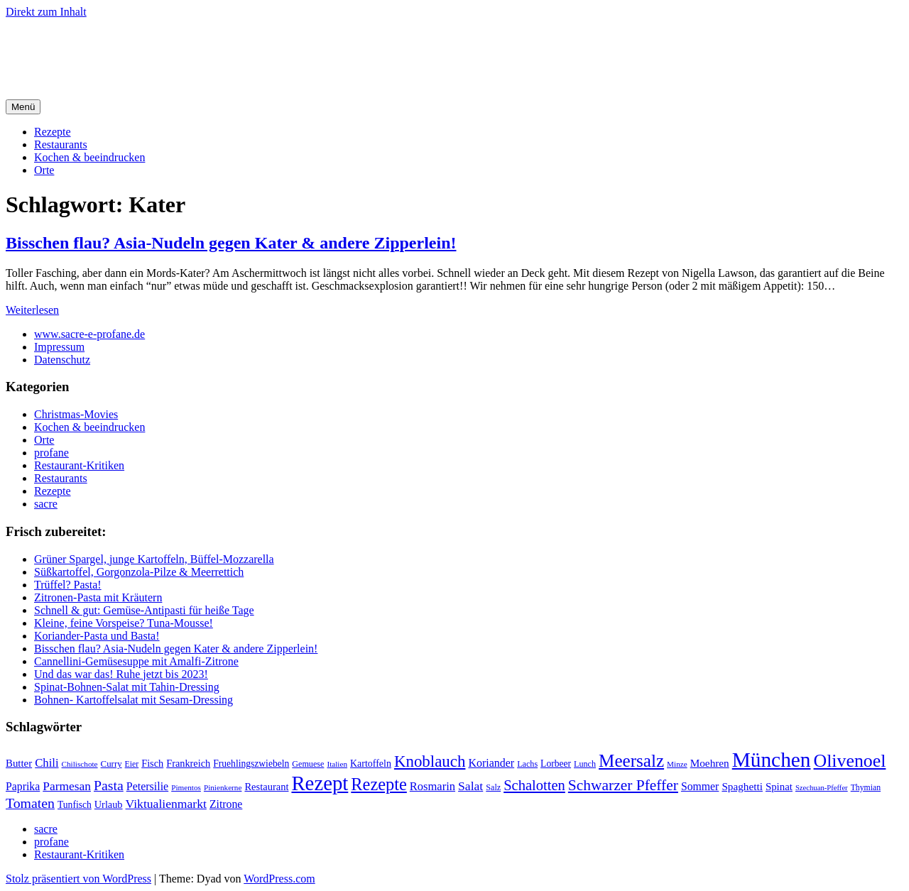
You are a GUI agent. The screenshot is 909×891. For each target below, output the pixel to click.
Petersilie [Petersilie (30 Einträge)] (147, 786)
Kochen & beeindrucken (89, 157)
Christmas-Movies (76, 414)
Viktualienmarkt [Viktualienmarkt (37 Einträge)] (166, 804)
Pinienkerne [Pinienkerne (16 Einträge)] (223, 787)
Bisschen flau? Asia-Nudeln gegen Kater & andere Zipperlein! (231, 243)
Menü (23, 107)
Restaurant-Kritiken (79, 465)
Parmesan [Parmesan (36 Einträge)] (67, 786)
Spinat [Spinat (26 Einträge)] (779, 786)
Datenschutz (62, 360)
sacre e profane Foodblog (127, 46)
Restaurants (60, 144)
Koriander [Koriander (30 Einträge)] (491, 763)
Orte (44, 170)
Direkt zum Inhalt (46, 12)
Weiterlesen (32, 310)
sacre (46, 504)
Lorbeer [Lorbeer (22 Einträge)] (555, 763)
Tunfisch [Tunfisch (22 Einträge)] (75, 804)
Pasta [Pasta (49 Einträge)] (109, 785)
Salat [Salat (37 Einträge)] (470, 786)
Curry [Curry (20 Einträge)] (111, 764)
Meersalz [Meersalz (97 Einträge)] (631, 760)
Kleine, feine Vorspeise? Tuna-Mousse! (123, 623)
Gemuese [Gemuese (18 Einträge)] (308, 764)
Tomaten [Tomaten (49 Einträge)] (30, 803)
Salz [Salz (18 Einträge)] (493, 787)
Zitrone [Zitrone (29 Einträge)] (225, 804)
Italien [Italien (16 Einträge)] (337, 764)
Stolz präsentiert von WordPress (78, 879)
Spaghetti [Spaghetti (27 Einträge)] (742, 786)
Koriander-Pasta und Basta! (97, 636)
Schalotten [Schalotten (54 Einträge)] (534, 785)
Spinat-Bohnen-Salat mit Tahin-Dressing (126, 687)
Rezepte (52, 132)
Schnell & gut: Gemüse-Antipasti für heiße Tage (144, 610)
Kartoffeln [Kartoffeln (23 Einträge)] (370, 763)
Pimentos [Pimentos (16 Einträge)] (186, 787)
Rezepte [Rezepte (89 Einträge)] (379, 784)
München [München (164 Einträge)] (771, 759)
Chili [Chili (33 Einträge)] (46, 763)
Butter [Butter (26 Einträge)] (19, 763)
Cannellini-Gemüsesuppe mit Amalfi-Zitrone (136, 661)
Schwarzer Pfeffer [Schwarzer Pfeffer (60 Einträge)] (623, 785)
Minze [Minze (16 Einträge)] (677, 764)
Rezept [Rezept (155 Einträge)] (319, 783)
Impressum (59, 347)
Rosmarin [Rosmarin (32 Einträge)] (432, 786)
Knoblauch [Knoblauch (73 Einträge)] (430, 761)
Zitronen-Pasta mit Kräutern (98, 597)
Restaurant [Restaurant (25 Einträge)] (266, 786)
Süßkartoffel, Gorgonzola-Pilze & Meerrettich (139, 572)
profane (51, 453)
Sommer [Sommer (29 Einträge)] (700, 786)
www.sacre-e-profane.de (89, 334)
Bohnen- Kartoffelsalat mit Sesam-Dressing (133, 700)
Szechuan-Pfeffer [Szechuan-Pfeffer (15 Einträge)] (821, 788)
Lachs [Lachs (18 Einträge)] (527, 764)
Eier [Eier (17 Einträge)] (132, 764)
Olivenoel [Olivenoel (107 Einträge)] (849, 760)
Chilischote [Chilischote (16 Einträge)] (80, 764)
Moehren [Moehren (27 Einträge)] (709, 763)
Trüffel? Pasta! (68, 585)
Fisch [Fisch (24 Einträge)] (152, 763)
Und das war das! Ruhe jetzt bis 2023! (121, 674)
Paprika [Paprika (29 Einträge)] (23, 786)
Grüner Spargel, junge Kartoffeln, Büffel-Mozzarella (154, 559)
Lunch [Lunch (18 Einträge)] (585, 764)
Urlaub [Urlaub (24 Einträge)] (108, 804)
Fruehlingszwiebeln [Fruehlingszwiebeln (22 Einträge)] (251, 763)
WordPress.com (279, 879)
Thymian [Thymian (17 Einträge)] (866, 787)
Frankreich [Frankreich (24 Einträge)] (188, 763)
